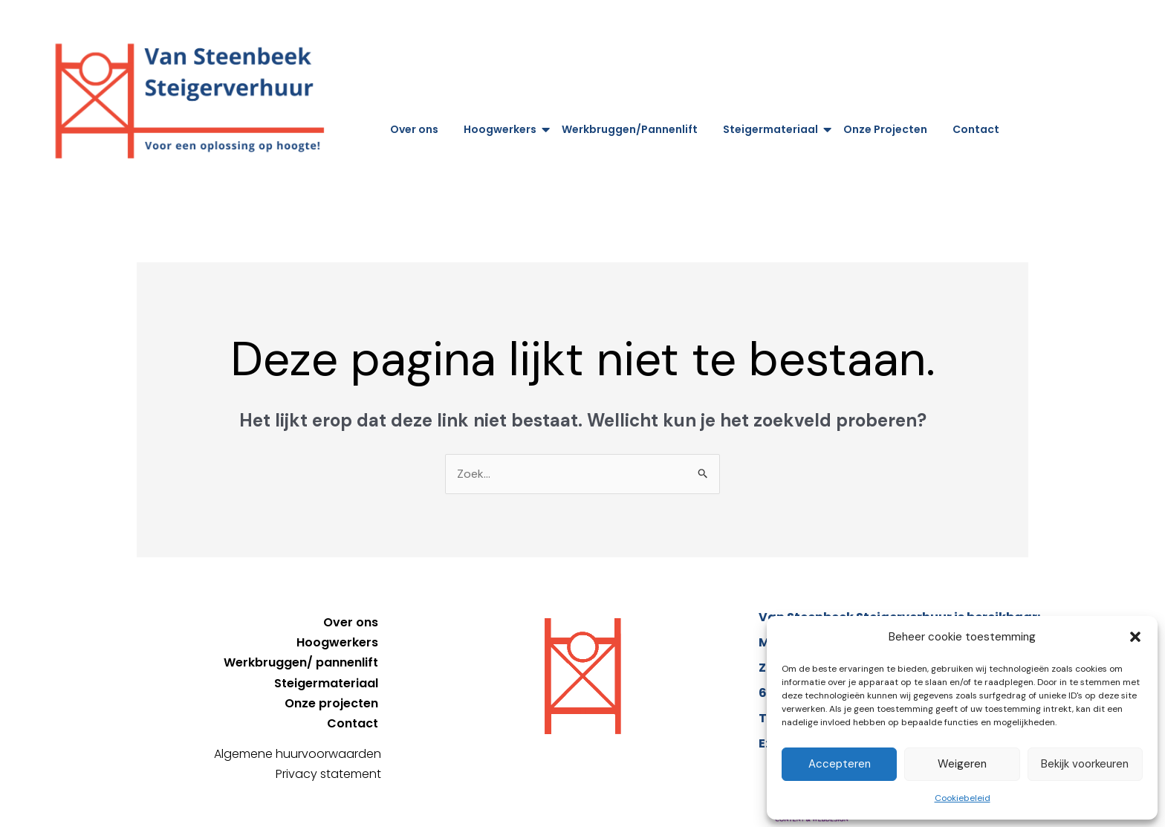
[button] (1135, 636)
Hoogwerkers (503, 129)
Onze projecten (331, 703)
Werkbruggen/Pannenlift (630, 129)
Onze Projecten (885, 129)
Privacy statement (328, 773)
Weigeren (962, 763)
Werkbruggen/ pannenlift (301, 662)
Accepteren (839, 763)
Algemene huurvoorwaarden (297, 753)
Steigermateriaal (773, 129)
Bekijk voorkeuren (1085, 763)
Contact (976, 129)
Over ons (414, 129)
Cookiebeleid (962, 798)
